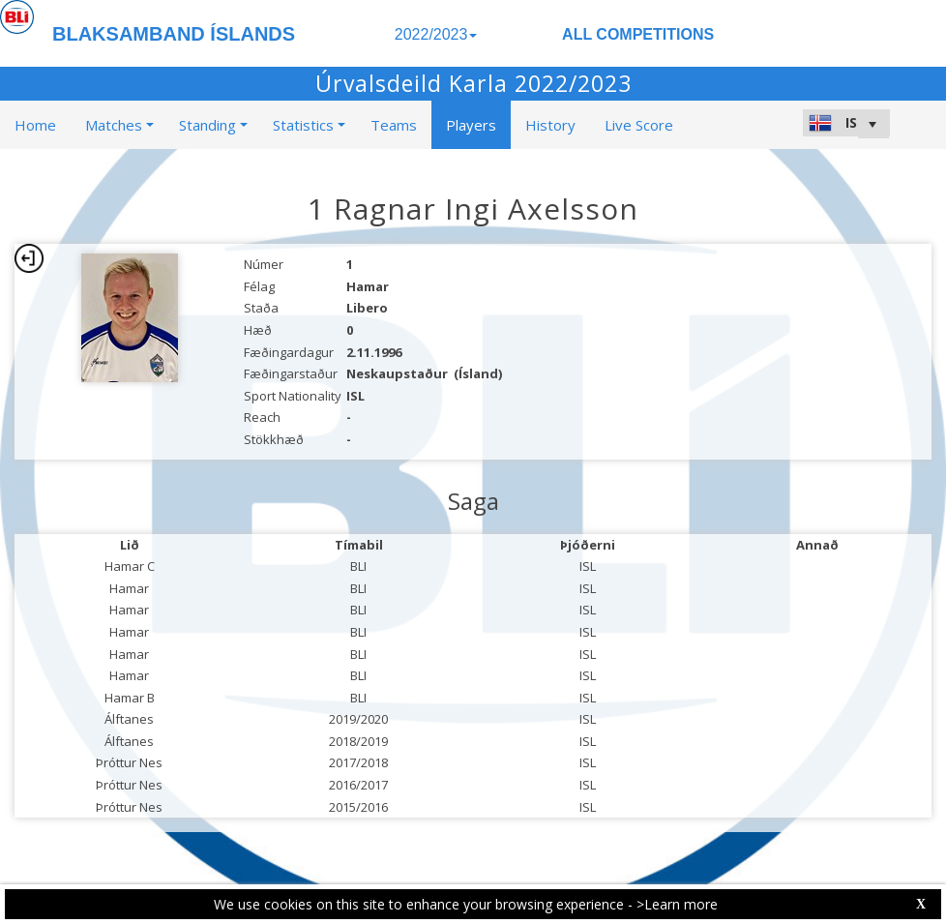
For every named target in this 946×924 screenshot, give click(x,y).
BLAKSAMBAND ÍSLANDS (173, 34)
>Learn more (677, 904)
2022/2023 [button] (436, 34)
